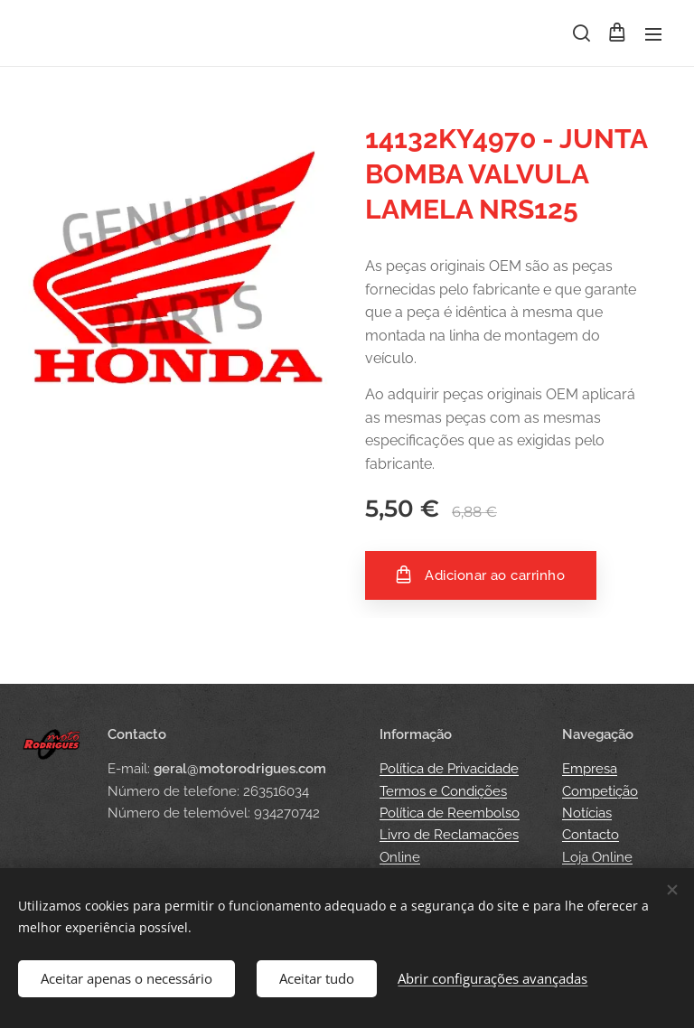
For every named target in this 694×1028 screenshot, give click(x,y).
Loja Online (597, 857)
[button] (580, 33)
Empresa (589, 770)
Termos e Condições (443, 791)
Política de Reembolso (450, 813)
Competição (600, 791)
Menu (653, 34)
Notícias (587, 813)
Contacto (590, 835)
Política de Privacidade (449, 770)
